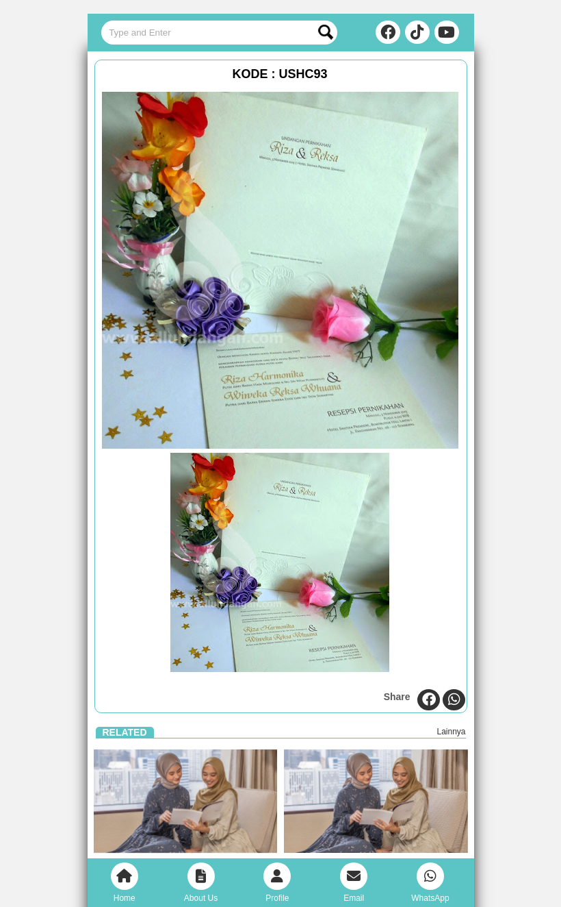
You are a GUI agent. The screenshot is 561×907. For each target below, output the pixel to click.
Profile (277, 882)
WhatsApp (430, 882)
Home (124, 882)
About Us (201, 882)
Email (353, 882)
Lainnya (450, 731)
